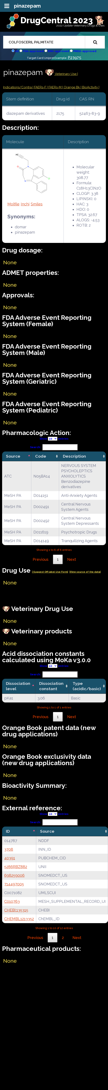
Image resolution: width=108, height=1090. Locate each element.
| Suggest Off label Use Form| (50, 572)
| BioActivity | (90, 87)
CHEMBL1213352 (19, 919)
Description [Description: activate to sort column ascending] (74, 456)
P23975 (74, 57)
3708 (8, 849)
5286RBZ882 (15, 866)
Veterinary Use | (66, 74)
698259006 (14, 875)
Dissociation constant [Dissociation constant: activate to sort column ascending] (51, 686)
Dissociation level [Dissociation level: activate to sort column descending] (18, 686)
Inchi (25, 204)
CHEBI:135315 (16, 910)
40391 (9, 858)
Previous (40, 559)
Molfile (13, 204)
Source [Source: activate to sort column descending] (13, 456)
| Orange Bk (71, 87)
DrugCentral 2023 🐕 (62, 20)
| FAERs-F (40, 87)
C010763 (12, 901)
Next (71, 559)
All (17, 51)
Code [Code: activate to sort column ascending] (40, 456)
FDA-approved (33, 51)
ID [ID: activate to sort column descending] (8, 831)
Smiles (37, 204)
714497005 (14, 884)
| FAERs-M (54, 87)
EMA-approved (58, 51)
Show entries (54, 439)
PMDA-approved (84, 51)
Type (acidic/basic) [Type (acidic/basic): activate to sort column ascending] (87, 686)
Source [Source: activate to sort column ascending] (47, 831)
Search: (54, 447)
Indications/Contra (18, 87)
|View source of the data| (85, 572)
